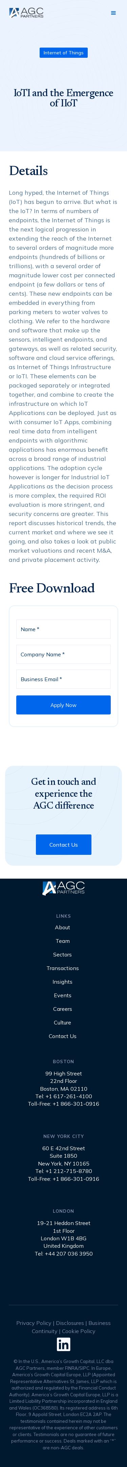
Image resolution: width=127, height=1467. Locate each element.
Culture (62, 1023)
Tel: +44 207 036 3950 (64, 1253)
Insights (62, 982)
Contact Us (63, 844)
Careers (62, 1009)
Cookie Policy (79, 1331)
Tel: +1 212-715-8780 (63, 1171)
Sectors (62, 955)
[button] (113, 13)
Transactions (62, 968)
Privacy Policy (33, 1322)
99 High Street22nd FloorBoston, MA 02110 (63, 1081)
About (62, 928)
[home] (26, 12)
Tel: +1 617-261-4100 (63, 1096)
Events (62, 996)
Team (63, 941)
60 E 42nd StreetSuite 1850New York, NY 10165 (63, 1156)
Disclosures (70, 1322)
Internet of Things (64, 53)
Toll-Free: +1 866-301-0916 (63, 1103)
